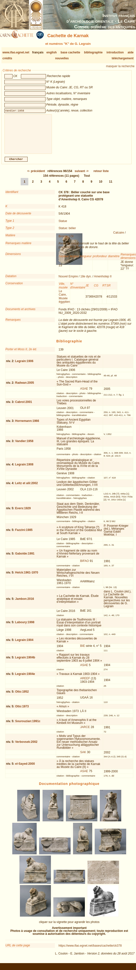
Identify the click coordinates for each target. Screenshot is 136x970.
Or (72, 240)
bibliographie (93, 52)
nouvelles (62, 58)
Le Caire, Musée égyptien (64, 300)
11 (110, 185)
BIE (82, 650)
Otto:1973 (22, 710)
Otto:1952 (22, 695)
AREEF (85, 682)
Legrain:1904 (24, 644)
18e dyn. (86, 280)
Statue (63, 225)
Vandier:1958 (24, 445)
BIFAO (84, 565)
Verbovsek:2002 (26, 745)
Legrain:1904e (25, 678)
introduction (115, 52)
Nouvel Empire (68, 280)
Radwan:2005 (24, 386)
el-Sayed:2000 (25, 767)
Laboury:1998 (24, 626)
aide (131, 52)
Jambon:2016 (24, 602)
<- (36, 175)
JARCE (85, 731)
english (51, 52)
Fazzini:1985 (24, 534)
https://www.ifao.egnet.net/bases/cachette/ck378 (90, 949)
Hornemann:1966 (27, 425)
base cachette (70, 52)
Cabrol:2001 (23, 406)
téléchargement (123, 58)
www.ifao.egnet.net (15, 52)
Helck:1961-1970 (26, 576)
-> (82, 175)
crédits (7, 58)
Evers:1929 (23, 512)
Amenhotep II (102, 280)
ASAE (84, 392)
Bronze (63, 240)
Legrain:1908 (24, 468)
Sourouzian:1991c (28, 725)
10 (100, 185)
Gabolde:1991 (25, 557)
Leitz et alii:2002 (26, 487)
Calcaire (118, 236)
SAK (83, 756)
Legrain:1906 (24, 365)
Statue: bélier (67, 232)
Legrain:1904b (25, 661)
